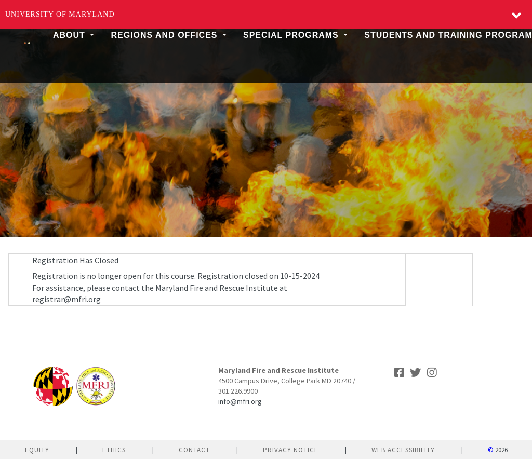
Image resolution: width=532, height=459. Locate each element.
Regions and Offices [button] (165, 35)
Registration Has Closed (75, 260)
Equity (37, 450)
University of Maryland (60, 14)
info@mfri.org (240, 401)
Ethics (114, 450)
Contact (194, 450)
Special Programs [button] (292, 35)
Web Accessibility (403, 450)
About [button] (70, 35)
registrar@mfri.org (66, 299)
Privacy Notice (290, 450)
